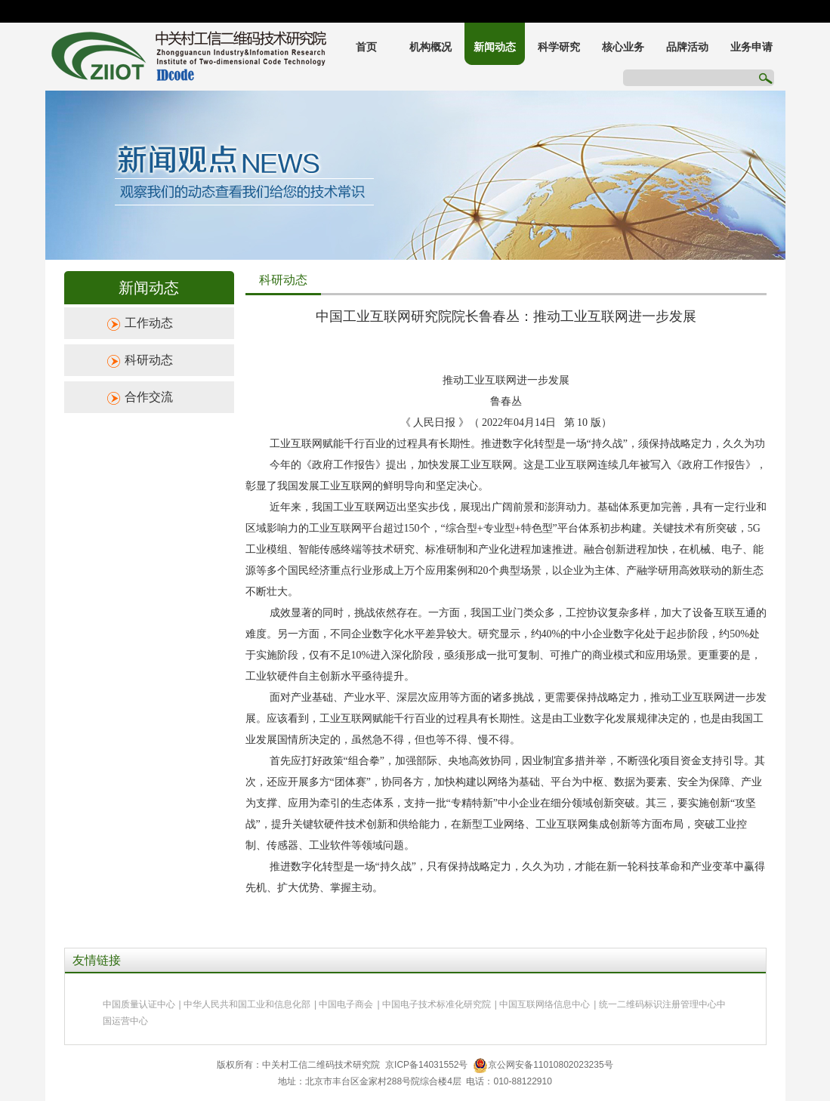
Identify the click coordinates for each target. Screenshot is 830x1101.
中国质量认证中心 (139, 1004)
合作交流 (149, 396)
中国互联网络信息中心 (544, 1004)
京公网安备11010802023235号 (542, 1064)
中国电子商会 (346, 1004)
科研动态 (149, 359)
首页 (366, 47)
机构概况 (430, 47)
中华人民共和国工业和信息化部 (247, 1004)
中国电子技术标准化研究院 (436, 1004)
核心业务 (623, 47)
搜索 (764, 77)
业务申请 (751, 47)
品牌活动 (687, 47)
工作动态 (149, 322)
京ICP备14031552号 (426, 1064)
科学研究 (559, 47)
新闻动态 (495, 47)
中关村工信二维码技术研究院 (188, 57)
